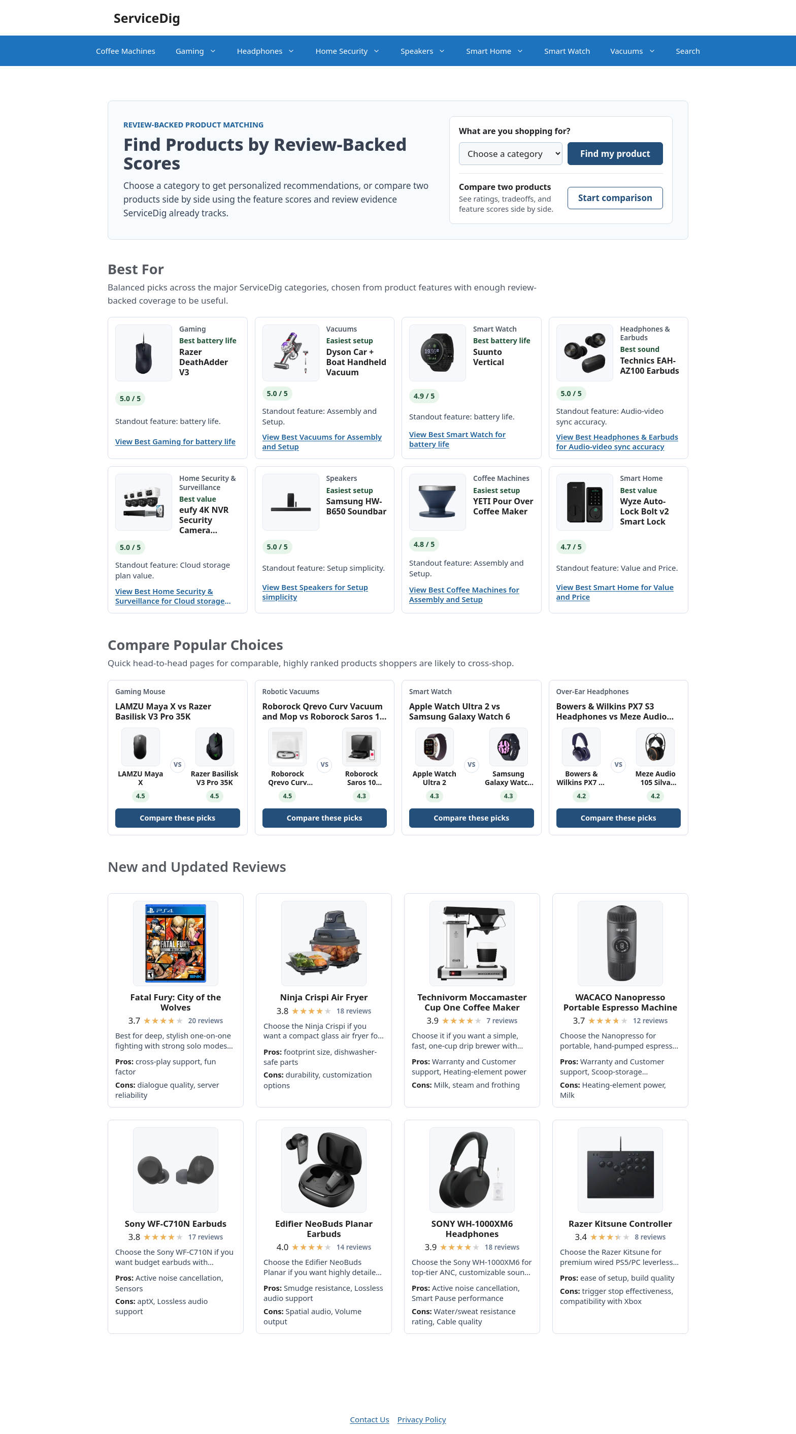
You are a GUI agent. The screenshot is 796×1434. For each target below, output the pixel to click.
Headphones (271, 51)
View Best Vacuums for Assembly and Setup (322, 441)
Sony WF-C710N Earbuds (175, 1223)
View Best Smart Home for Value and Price (615, 592)
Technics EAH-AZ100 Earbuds (649, 365)
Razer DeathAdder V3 (203, 362)
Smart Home (500, 51)
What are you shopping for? (514, 131)
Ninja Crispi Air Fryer (324, 997)
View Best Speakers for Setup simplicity (315, 592)
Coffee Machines (125, 51)
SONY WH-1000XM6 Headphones (472, 1229)
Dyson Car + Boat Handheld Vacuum (356, 362)
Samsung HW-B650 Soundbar (356, 506)
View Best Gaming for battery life (175, 441)
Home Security (352, 51)
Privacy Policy (421, 1419)
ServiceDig (147, 17)
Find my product (615, 153)
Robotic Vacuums (291, 691)
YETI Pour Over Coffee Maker (503, 506)
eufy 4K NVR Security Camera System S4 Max (209, 520)
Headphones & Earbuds (645, 333)
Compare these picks (177, 818)
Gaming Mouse (140, 691)
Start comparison (615, 198)
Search (688, 51)
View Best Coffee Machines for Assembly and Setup (464, 594)
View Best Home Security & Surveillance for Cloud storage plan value (170, 596)
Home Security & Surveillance (207, 482)
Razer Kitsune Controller (620, 1223)
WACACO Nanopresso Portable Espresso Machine (620, 1002)
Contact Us (369, 1419)
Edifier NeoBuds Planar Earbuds (324, 1229)
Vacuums (638, 51)
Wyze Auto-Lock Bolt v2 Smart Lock (644, 511)
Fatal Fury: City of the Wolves (175, 1002)
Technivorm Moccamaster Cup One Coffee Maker (472, 1002)
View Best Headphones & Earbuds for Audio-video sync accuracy (617, 441)
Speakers (428, 51)
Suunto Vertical (488, 357)
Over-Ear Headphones (592, 691)
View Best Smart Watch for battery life (457, 439)
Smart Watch (567, 51)
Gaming (201, 51)
